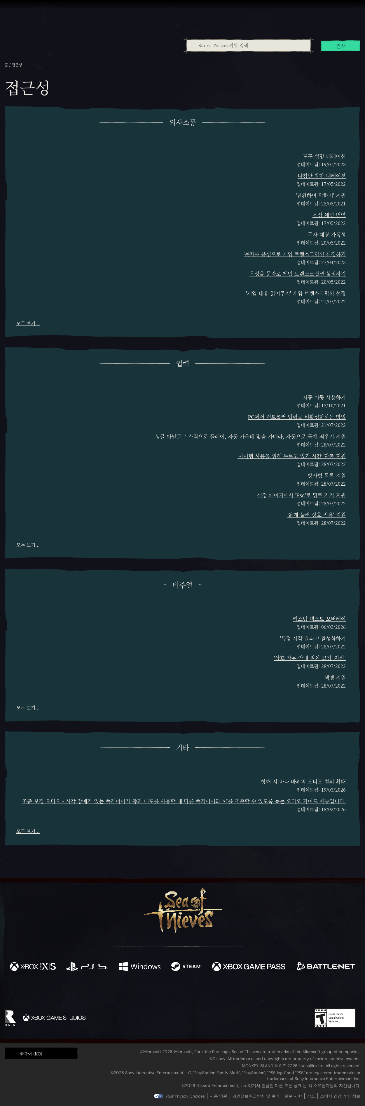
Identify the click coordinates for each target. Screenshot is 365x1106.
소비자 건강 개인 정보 (340, 1096)
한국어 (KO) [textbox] (31, 1054)
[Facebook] (124, 991)
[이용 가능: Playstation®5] (87, 967)
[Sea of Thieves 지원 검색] (249, 45)
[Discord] (206, 992)
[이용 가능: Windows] (139, 967)
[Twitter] (139, 991)
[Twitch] (156, 991)
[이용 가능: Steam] (186, 967)
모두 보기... (28, 323)
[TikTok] (222, 991)
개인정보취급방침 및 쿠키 (256, 1096)
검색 (341, 46)
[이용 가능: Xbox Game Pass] (249, 967)
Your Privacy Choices (185, 1096)
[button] (41, 1053)
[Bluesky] (238, 992)
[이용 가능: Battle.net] (325, 967)
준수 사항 (293, 1096)
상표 (311, 1096)
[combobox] (248, 45)
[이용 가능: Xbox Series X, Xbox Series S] (32, 967)
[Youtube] (181, 991)
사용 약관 (218, 1096)
